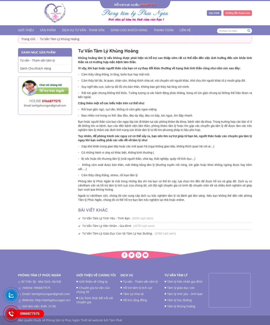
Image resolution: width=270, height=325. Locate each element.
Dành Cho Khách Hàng (129, 30)
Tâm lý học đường (179, 300)
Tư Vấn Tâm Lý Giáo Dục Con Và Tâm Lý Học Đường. (117, 233)
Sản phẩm (48, 30)
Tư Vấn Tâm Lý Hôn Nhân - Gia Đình (107, 226)
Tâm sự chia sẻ (133, 294)
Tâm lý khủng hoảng (181, 306)
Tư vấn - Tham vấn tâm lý (140, 281)
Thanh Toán (163, 30)
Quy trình (214, 13)
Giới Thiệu (26, 30)
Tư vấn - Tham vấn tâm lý (37, 60)
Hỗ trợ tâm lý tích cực (137, 288)
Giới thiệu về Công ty (93, 281)
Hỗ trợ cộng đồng (135, 300)
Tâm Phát (115, 320)
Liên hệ (185, 30)
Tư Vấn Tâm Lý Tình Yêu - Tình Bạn (106, 218)
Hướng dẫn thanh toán (237, 13)
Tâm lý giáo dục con (180, 288)
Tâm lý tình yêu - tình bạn (185, 294)
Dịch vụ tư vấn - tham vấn (83, 30)
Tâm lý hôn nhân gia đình (184, 281)
